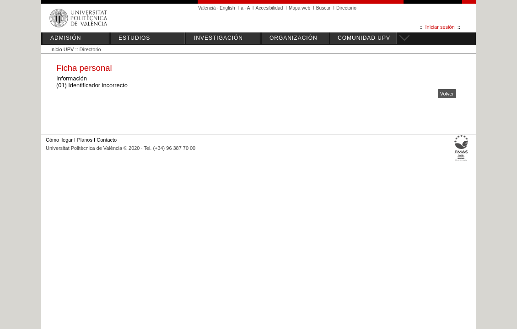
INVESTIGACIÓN (218, 38)
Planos (84, 140)
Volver (447, 93)
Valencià (207, 8)
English (227, 8)
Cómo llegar (59, 140)
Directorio (346, 8)
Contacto (107, 140)
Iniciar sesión (440, 27)
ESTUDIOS (134, 38)
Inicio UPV (62, 49)
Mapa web (299, 8)
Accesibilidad (269, 8)
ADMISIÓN (65, 38)
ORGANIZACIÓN (293, 38)
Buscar (323, 8)
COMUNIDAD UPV (364, 38)
